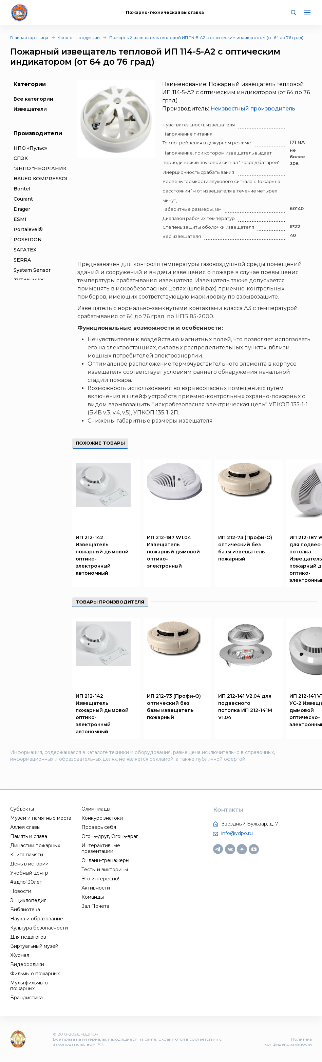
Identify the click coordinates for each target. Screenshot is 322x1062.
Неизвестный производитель (252, 108)
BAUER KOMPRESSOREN (45, 179)
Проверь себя (98, 827)
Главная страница (29, 37)
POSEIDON (28, 240)
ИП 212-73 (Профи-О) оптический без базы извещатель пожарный (245, 548)
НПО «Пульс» (30, 148)
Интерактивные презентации (100, 848)
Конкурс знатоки (102, 818)
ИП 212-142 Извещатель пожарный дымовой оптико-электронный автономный (102, 555)
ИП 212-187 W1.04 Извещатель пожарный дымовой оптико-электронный (173, 551)
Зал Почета (95, 906)
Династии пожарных (35, 845)
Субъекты (22, 809)
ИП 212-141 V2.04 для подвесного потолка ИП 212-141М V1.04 (245, 706)
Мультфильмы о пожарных (29, 986)
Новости (20, 891)
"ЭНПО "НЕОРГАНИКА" (43, 168)
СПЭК (21, 158)
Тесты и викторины (104, 869)
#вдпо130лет (26, 882)
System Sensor (32, 270)
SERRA (22, 260)
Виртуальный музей (34, 946)
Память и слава (28, 836)
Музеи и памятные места (40, 818)
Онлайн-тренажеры (105, 860)
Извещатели (30, 109)
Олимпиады (95, 809)
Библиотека (25, 909)
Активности (95, 888)
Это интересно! (100, 879)
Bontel (22, 189)
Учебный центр (29, 873)
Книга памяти (26, 855)
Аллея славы (25, 827)
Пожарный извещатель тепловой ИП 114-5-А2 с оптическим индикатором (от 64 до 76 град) (206, 37)
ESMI (20, 219)
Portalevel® (28, 229)
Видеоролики (27, 964)
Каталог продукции (79, 37)
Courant (23, 199)
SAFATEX (25, 250)
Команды (92, 897)
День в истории (29, 864)
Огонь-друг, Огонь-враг (109, 836)
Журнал (19, 955)
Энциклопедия (28, 900)
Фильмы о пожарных (35, 974)
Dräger (22, 209)
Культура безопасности (39, 928)
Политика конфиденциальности (288, 1042)
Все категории (33, 99)
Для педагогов (28, 937)
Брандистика (26, 998)
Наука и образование (36, 919)
